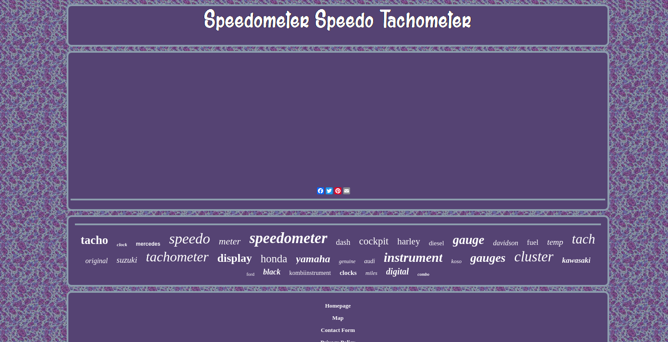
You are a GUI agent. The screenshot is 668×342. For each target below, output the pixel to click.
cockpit (374, 241)
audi (369, 261)
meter (230, 241)
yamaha (313, 258)
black (271, 272)
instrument (413, 257)
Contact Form (338, 330)
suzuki (127, 259)
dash (343, 242)
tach (583, 239)
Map (338, 318)
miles (371, 273)
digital (397, 271)
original (96, 260)
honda (274, 258)
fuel (532, 242)
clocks (348, 272)
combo (423, 274)
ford (250, 274)
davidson (505, 243)
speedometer (288, 238)
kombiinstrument (310, 273)
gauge (469, 240)
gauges (488, 257)
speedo (189, 238)
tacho (94, 240)
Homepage (338, 305)
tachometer (177, 256)
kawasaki (576, 260)
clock (122, 244)
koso (456, 261)
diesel (436, 243)
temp (555, 242)
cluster (533, 256)
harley (408, 241)
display (234, 258)
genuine (347, 261)
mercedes (148, 244)
